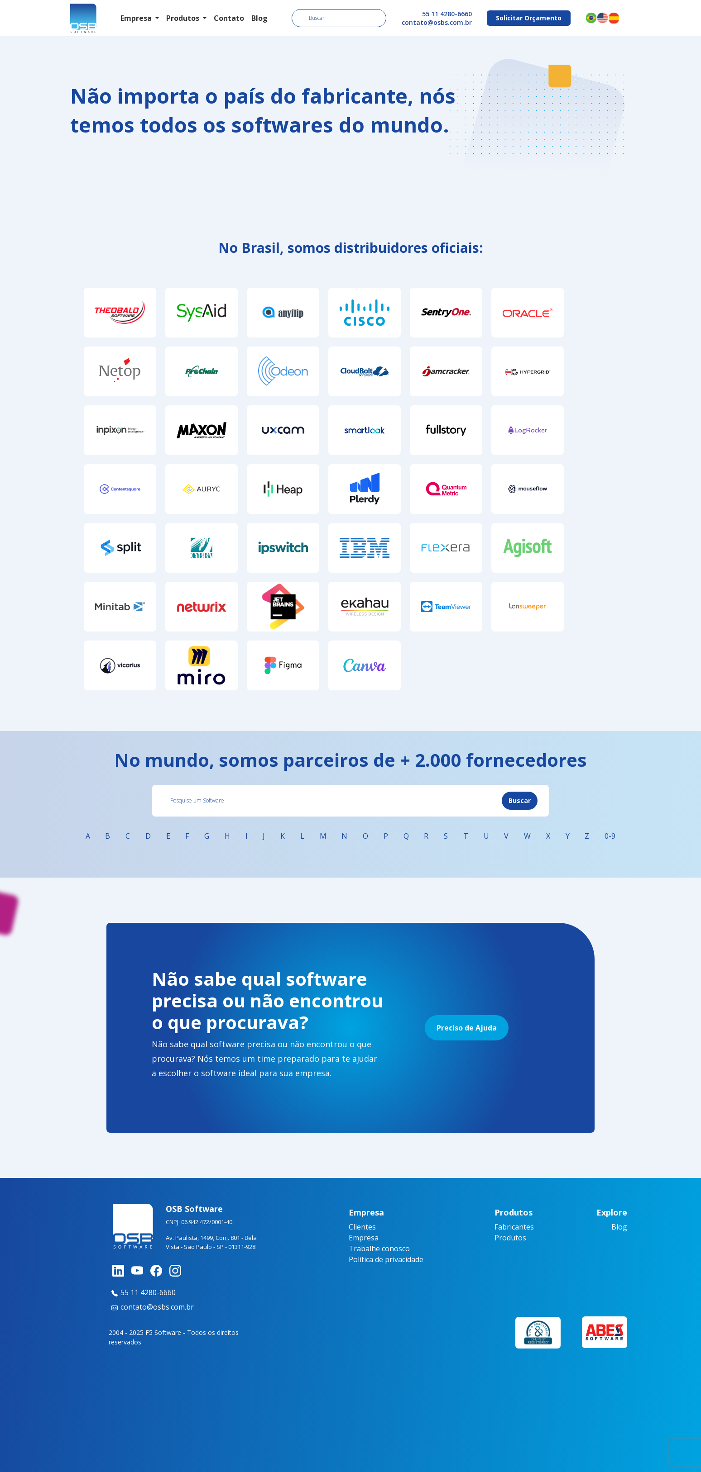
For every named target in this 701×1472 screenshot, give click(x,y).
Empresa (364, 1238)
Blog (259, 18)
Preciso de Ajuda (467, 1028)
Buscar (520, 800)
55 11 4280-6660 (447, 13)
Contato (229, 18)
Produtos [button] (183, 18)
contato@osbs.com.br (437, 22)
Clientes (362, 1227)
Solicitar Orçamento (529, 18)
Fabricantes (514, 1227)
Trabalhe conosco (379, 1249)
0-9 (610, 836)
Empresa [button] (137, 18)
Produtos (510, 1238)
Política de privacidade (386, 1259)
